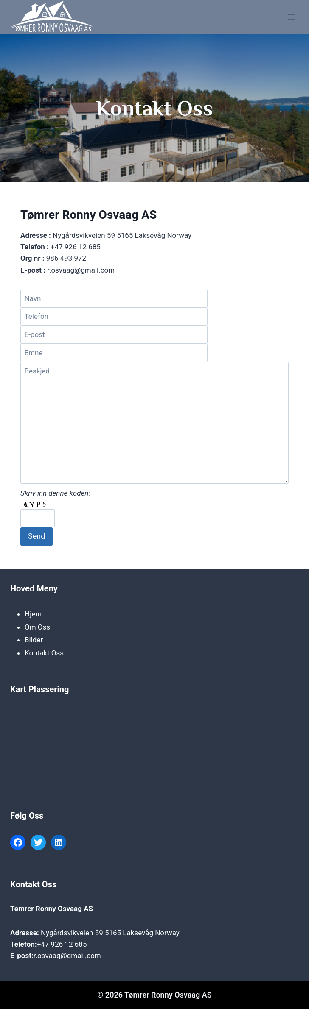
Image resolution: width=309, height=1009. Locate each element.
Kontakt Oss (44, 653)
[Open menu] (291, 16)
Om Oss (37, 627)
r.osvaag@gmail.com (67, 955)
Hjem (33, 614)
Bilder (34, 640)
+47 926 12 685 (62, 944)
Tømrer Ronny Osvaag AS (51, 908)
